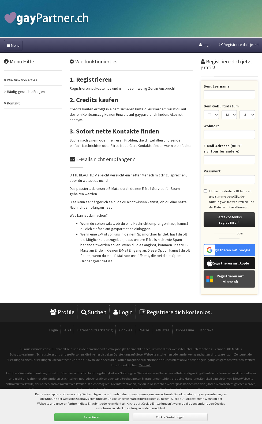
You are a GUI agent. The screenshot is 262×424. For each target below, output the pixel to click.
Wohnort (211, 126)
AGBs (235, 196)
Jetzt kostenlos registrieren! (229, 220)
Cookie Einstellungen (170, 417)
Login (205, 44)
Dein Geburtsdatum (221, 106)
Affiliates (163, 330)
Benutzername (217, 86)
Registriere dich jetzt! (239, 44)
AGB (67, 330)
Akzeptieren (92, 417)
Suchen (94, 312)
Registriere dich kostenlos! (176, 312)
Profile (62, 312)
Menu (13, 45)
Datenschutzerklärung (229, 207)
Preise (144, 330)
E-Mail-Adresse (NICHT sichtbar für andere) (223, 148)
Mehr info (145, 365)
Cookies (125, 330)
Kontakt (206, 330)
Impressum (185, 330)
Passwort (212, 171)
